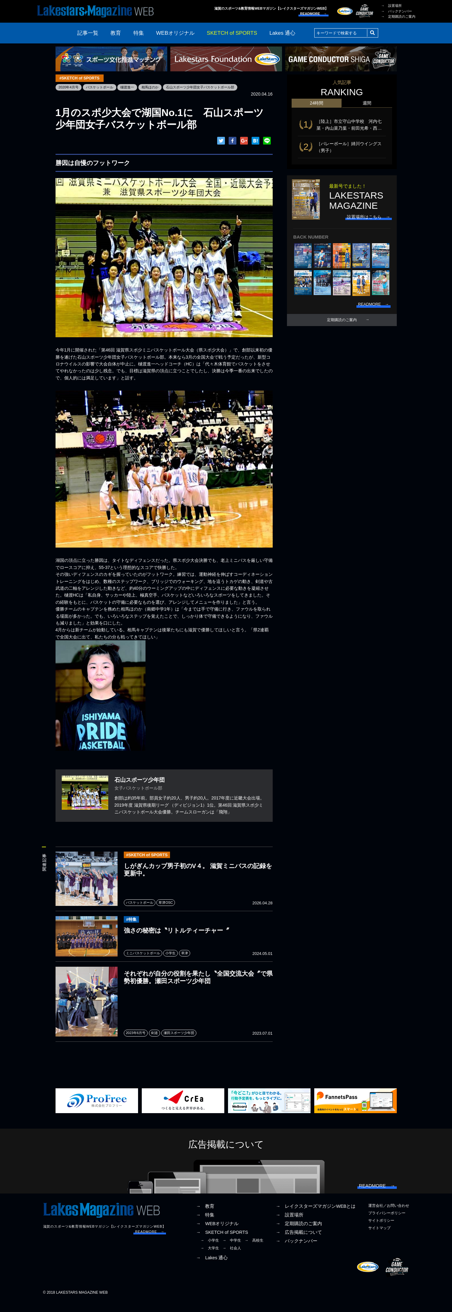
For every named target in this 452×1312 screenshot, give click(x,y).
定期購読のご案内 (342, 324)
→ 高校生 (254, 1251)
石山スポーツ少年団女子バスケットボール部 (210, 87)
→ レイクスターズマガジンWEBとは (316, 1216)
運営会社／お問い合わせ (388, 1216)
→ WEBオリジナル (217, 1234)
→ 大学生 (209, 1258)
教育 (115, 33)
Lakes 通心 (282, 33)
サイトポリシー (381, 1231)
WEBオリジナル (175, 33)
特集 (138, 33)
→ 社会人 (231, 1258)
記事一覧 (87, 33)
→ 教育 (205, 1216)
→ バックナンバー (396, 11)
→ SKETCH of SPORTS (222, 1242)
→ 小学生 (209, 1251)
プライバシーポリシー (386, 1223)
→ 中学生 (231, 1251)
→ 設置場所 (391, 5)
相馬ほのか (156, 87)
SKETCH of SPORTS (232, 33)
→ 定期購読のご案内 (398, 16)
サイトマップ (379, 1238)
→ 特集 (205, 1225)
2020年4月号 (69, 87)
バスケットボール (102, 87)
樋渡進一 (132, 87)
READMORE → (313, 14)
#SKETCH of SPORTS (81, 78)
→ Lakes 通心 (212, 1267)
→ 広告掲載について (299, 1242)
